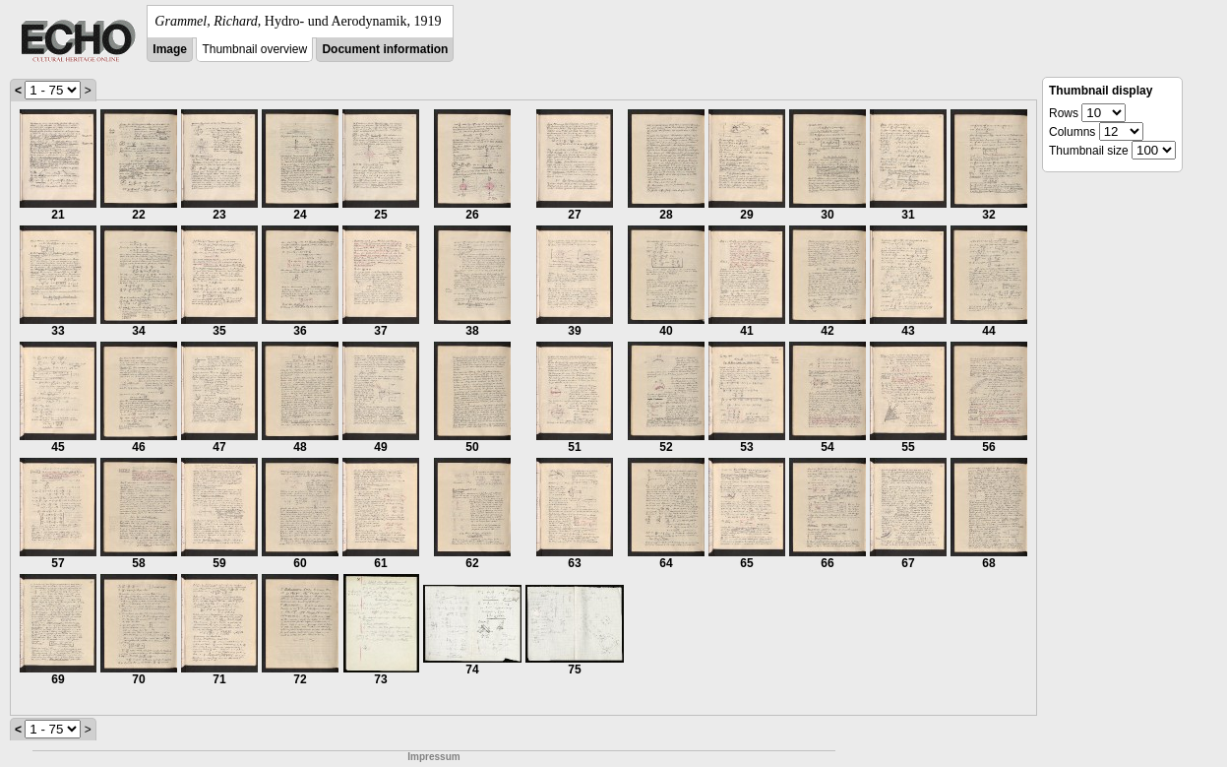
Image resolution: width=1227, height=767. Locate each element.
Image (170, 49)
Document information (385, 49)
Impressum (433, 756)
